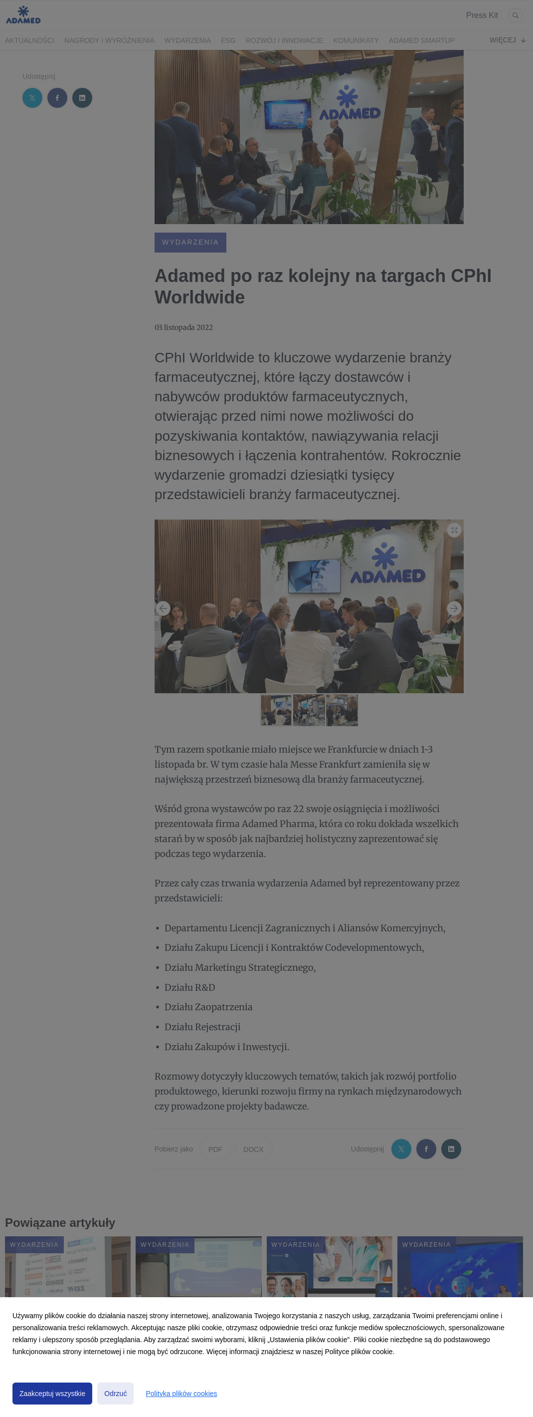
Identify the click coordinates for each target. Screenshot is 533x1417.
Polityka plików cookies (181, 1394)
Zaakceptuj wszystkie (52, 1394)
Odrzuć (115, 1394)
